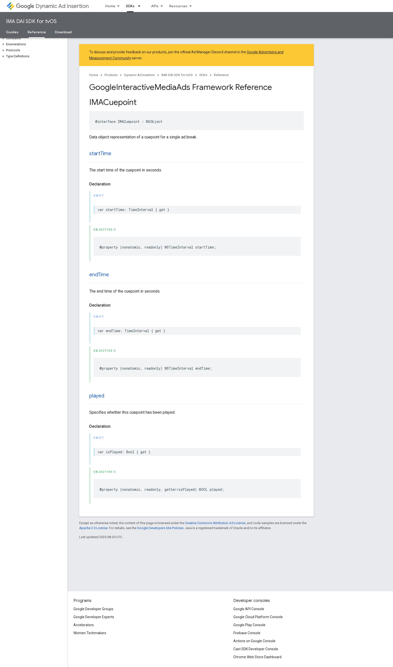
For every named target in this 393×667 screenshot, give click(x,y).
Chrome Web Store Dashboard (257, 657)
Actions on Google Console (254, 641)
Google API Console (248, 609)
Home (110, 6)
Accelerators (83, 625)
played (96, 396)
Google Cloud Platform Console (258, 617)
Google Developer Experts (93, 617)
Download (63, 32)
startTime (100, 153)
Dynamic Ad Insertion (52, 6)
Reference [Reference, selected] (37, 32)
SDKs (203, 75)
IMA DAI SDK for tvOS (31, 21)
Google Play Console (249, 625)
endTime (99, 275)
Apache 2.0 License (93, 528)
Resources (178, 6)
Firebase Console (246, 633)
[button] (32, 38)
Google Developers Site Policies (160, 528)
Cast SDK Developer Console (255, 649)
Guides (12, 32)
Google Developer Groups (93, 609)
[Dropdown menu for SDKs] (141, 6)
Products (111, 75)
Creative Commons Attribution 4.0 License (215, 523)
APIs (155, 6)
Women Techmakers (89, 633)
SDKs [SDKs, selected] (130, 6)
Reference (221, 75)
